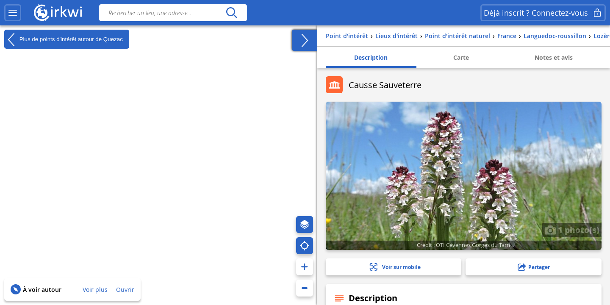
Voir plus (95, 290)
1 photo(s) (571, 230)
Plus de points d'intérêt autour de (63, 39)
